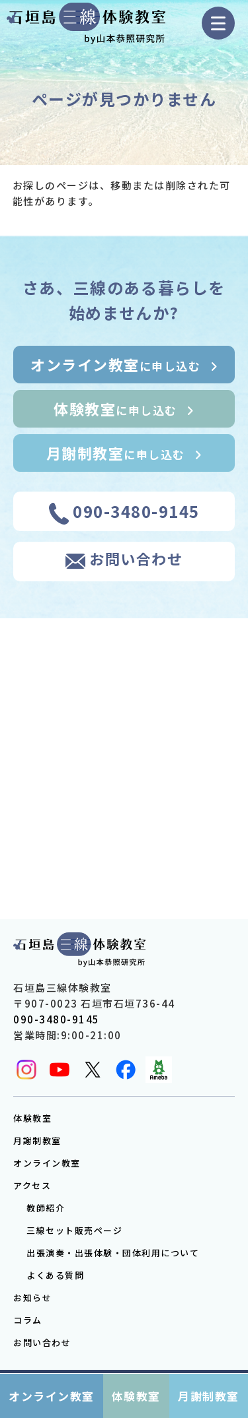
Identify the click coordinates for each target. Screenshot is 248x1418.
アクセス (32, 1185)
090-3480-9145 (56, 1019)
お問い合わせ (42, 1342)
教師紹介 (45, 1208)
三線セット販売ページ (74, 1230)
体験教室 (32, 1118)
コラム (27, 1320)
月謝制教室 (37, 1140)
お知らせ (32, 1297)
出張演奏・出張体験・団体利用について (112, 1252)
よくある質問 (55, 1275)
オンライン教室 (47, 1163)
